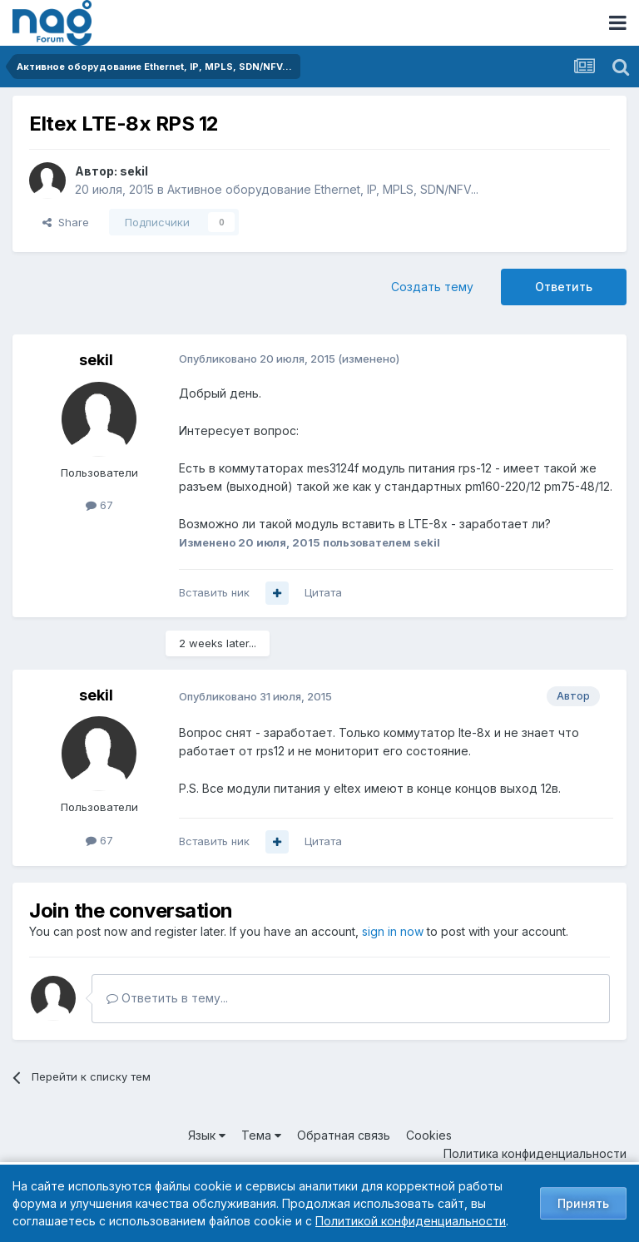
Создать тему (432, 287)
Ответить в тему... (167, 998)
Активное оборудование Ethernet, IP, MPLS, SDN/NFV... (322, 189)
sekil (134, 171)
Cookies (429, 1135)
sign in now (393, 931)
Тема (261, 1135)
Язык (206, 1135)
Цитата (323, 592)
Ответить (563, 287)
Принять (583, 1203)
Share (65, 222)
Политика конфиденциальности (535, 1153)
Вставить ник (214, 592)
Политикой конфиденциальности (410, 1221)
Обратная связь (343, 1135)
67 (99, 505)
